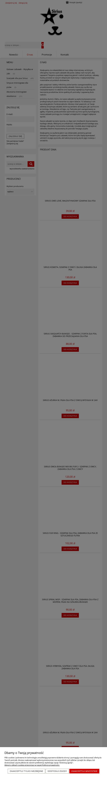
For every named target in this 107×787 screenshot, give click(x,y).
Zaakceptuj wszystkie (84, 771)
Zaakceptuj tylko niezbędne (26, 771)
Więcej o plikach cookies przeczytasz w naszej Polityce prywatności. (32, 765)
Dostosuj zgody (57, 771)
